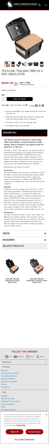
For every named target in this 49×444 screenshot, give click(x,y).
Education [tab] (8, 240)
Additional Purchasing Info (10, 401)
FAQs (3, 407)
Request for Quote (8, 398)
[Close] (46, 414)
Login (21, 82)
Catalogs (4, 396)
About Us (4, 370)
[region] (24, 427)
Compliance (5, 387)
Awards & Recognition (9, 381)
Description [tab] (9, 132)
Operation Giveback (8, 379)
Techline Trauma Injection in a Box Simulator (12, 280)
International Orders (8, 410)
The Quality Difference (9, 376)
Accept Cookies (34, 432)
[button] (13, 64)
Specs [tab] (6, 233)
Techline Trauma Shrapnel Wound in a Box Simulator (36, 280)
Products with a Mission (10, 373)
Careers (4, 384)
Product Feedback (7, 404)
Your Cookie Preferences (24, 439)
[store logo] (22, 5)
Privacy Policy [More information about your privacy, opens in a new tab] (21, 425)
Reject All (14, 432)
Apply (28, 82)
